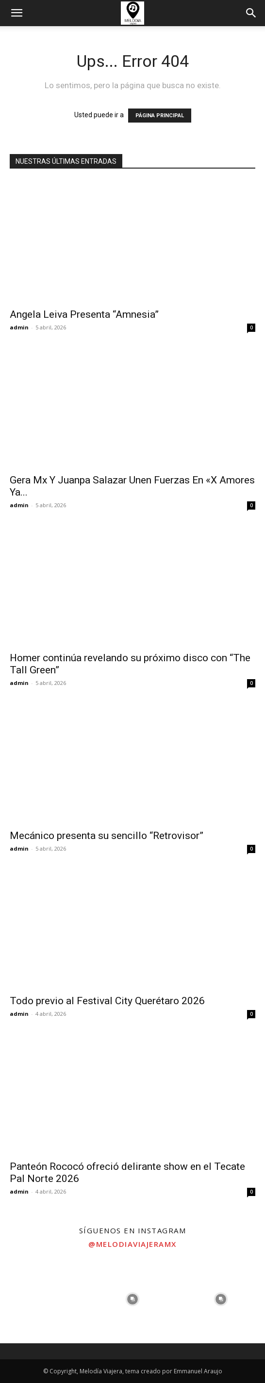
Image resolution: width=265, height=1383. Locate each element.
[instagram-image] (44, 1299)
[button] (16, 13)
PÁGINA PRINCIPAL (159, 115)
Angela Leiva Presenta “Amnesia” (84, 314)
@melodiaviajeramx (132, 1244)
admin (19, 327)
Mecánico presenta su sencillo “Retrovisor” (106, 835)
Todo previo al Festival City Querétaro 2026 (107, 1001)
